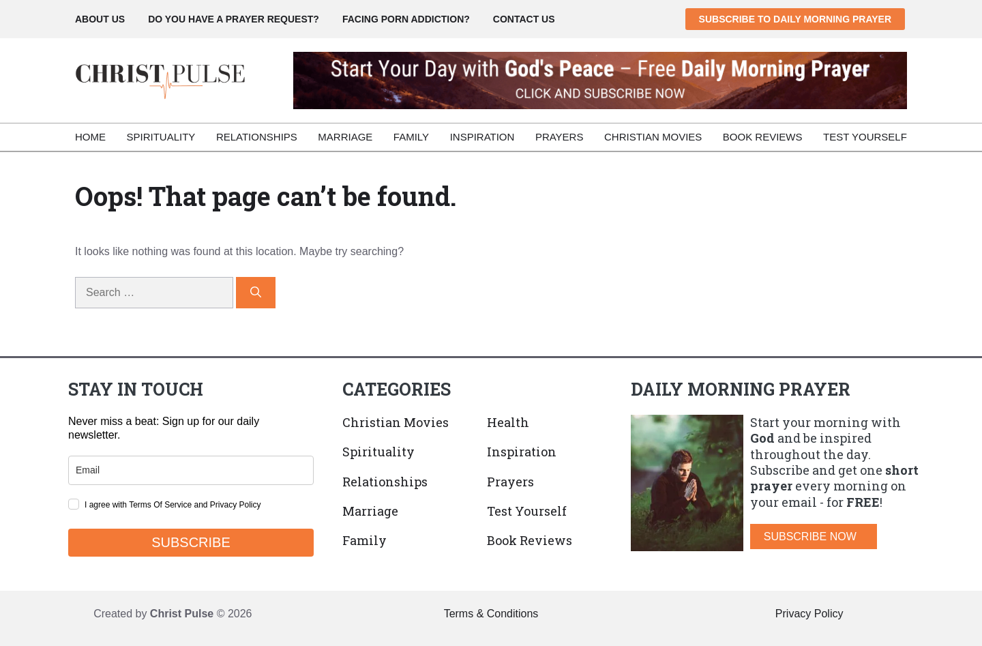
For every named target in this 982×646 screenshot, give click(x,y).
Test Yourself (865, 137)
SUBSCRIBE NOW (810, 536)
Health (508, 422)
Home (90, 137)
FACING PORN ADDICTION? (406, 19)
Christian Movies (653, 137)
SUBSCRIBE (190, 542)
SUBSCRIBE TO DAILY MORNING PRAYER (795, 19)
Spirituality (161, 137)
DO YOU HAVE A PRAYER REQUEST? (233, 19)
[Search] (256, 292)
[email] (191, 470)
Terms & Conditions (491, 613)
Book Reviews (763, 137)
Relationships (256, 137)
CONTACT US (524, 19)
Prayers (559, 137)
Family (411, 137)
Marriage (345, 137)
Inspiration (482, 137)
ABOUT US (100, 19)
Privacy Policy (809, 613)
